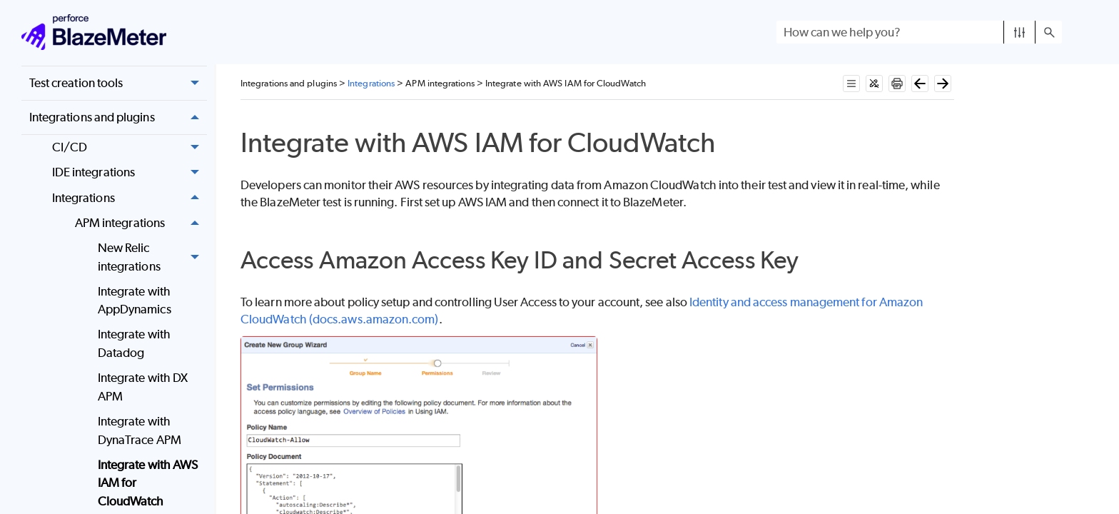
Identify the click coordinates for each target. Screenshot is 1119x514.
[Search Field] (919, 32)
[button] (1019, 32)
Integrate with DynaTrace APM (139, 430)
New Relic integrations (152, 257)
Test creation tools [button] (118, 83)
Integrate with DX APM (143, 387)
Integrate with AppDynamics (134, 300)
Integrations (129, 198)
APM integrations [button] (141, 223)
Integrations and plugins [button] (118, 117)
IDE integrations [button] (129, 173)
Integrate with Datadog (134, 343)
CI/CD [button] (129, 147)
